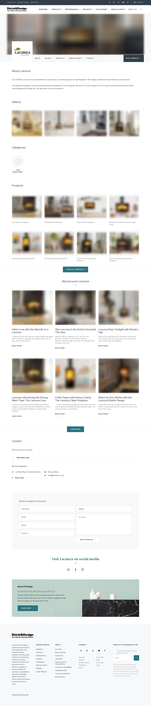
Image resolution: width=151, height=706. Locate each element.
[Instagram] (119, 2)
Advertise (34, 2)
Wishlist (137, 2)
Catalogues (101, 9)
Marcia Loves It (118, 9)
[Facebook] (110, 2)
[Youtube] (123, 2)
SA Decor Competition (63, 667)
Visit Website (133, 58)
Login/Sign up (41, 671)
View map (21, 478)
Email (23, 517)
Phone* (24, 525)
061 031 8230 (52, 472)
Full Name (25, 509)
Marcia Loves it (75, 58)
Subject (81, 509)
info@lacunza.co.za (56, 475)
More (132, 9)
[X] (114, 2)
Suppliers (43, 9)
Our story (11, 2)
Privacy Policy (60, 677)
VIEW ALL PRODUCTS (75, 269)
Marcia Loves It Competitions (60, 663)
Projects (87, 9)
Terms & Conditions (62, 674)
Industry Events (60, 670)
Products (56, 9)
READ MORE (27, 608)
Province (24, 533)
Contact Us (59, 656)
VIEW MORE (75, 429)
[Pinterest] (128, 2)
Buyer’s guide (60, 652)
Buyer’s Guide (23, 2)
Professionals (72, 9)
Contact (90, 58)
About (37, 58)
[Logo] (17, 9)
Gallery (48, 58)
